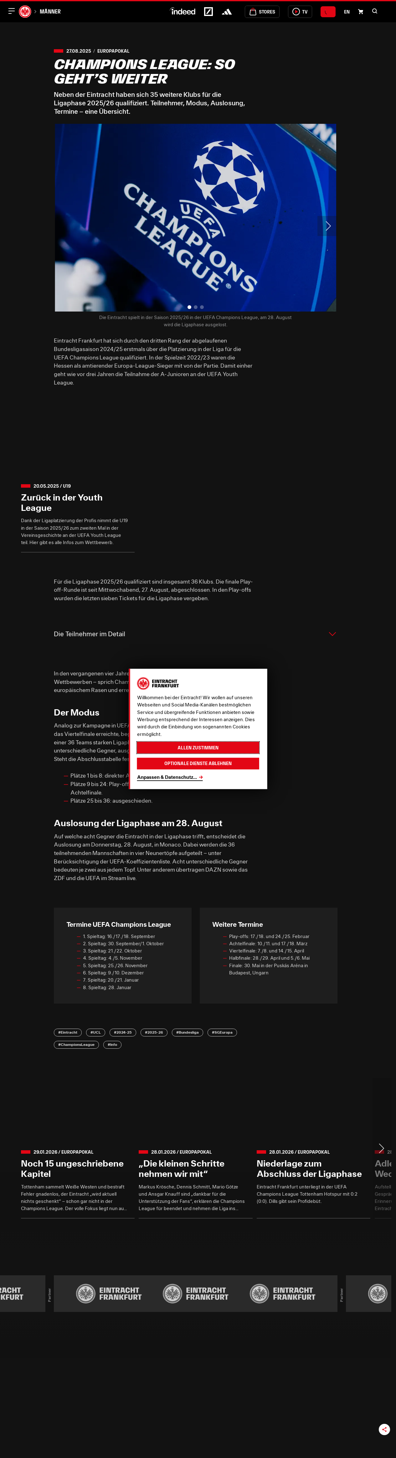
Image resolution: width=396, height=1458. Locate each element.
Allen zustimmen (198, 747)
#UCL (95, 1032)
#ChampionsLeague (76, 1044)
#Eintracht (67, 1032)
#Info (112, 1044)
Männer (50, 11)
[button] (374, 10)
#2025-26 (154, 1032)
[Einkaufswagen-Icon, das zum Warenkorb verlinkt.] (360, 11)
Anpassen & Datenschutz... (167, 777)
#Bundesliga (187, 1032)
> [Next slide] (327, 226)
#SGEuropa (222, 1032)
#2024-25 (123, 1032)
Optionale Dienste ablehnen (198, 763)
